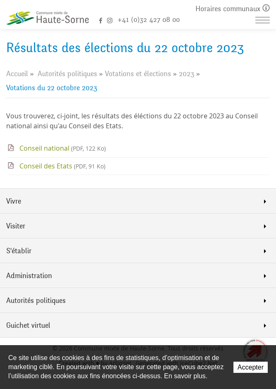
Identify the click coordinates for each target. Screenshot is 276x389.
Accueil (17, 73)
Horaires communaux (232, 9)
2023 (186, 73)
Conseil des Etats (62, 165)
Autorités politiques (67, 73)
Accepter (251, 367)
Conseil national (62, 148)
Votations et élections (138, 73)
